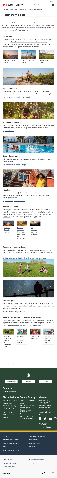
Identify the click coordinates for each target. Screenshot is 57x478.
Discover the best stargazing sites (14, 312)
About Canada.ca (9, 467)
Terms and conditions (27, 401)
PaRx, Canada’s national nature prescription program (28, 42)
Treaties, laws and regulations (12, 450)
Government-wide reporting (37, 436)
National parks (25, 408)
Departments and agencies (11, 439)
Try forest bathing (9, 131)
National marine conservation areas (26, 411)
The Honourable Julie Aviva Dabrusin (45, 404)
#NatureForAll (10, 320)
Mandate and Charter (10, 401)
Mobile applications (10, 463)
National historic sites (27, 405)
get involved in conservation (32, 325)
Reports (5, 417)
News (22, 403)
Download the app (45, 427)
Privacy (33, 463)
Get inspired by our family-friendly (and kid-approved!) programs (24, 258)
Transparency (7, 403)
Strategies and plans (9, 415)
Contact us (6, 436)
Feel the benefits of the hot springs (14, 165)
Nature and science (26, 416)
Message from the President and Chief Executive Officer (9, 406)
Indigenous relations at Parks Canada (10, 411)
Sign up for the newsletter (43, 424)
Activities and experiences (35, 9)
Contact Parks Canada (10, 392)
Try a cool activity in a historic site (14, 201)
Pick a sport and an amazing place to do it (16, 97)
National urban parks (27, 414)
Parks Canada (13, 9)
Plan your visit (22, 9)
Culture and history (26, 418)
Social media (8, 459)
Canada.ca (5, 9)
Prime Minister (32, 439)
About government (34, 443)
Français (52, 1)
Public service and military (11, 443)
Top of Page (7, 474)
